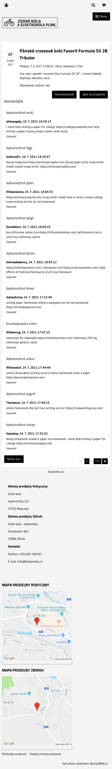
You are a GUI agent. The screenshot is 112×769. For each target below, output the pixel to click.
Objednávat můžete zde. (35, 85)
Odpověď (11, 136)
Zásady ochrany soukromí (45, 754)
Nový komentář (64, 94)
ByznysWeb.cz (99, 763)
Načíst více (14, 459)
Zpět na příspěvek (93, 94)
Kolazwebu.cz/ (56, 471)
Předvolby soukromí (14, 754)
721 (97, 461)
